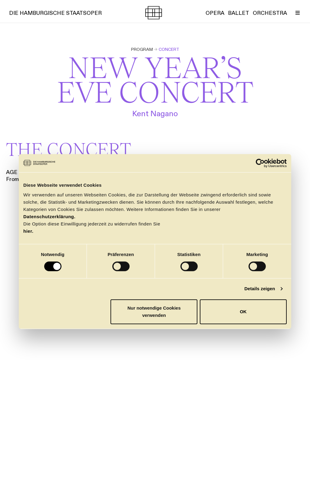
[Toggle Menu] (298, 13)
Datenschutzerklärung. (49, 216)
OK (243, 311)
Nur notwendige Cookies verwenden (154, 311)
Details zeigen (259, 288)
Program (142, 49)
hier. (28, 231)
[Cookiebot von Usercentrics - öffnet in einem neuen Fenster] (260, 163)
